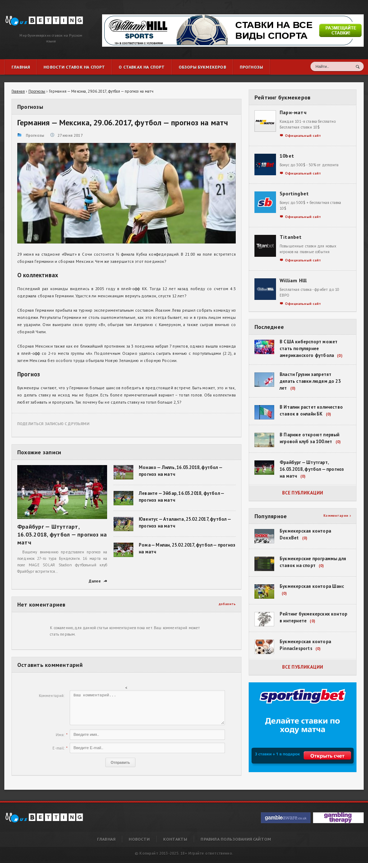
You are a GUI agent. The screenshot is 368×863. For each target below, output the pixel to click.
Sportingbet (294, 193)
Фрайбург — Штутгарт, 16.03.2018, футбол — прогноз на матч (62, 534)
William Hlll (293, 280)
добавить (227, 604)
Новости (139, 839)
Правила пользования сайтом (236, 839)
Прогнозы (35, 135)
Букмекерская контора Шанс (312, 586)
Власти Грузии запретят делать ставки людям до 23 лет (310, 381)
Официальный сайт (300, 135)
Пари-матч (293, 112)
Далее (98, 581)
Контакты (175, 839)
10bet (287, 156)
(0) (339, 355)
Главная (106, 839)
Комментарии (337, 516)
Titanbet (291, 237)
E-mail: (58, 748)
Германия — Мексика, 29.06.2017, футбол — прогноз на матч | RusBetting (38, 19)
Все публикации (302, 493)
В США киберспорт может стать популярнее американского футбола (308, 348)
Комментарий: (52, 695)
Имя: (60, 735)
